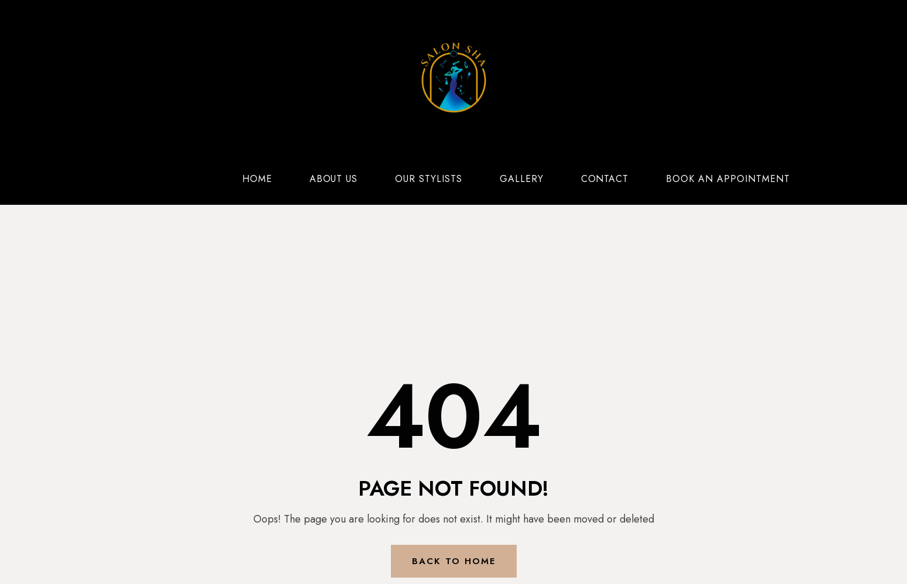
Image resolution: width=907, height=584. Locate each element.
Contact (605, 178)
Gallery (522, 178)
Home (257, 178)
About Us (334, 178)
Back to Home (454, 561)
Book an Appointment (727, 178)
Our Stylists (428, 178)
